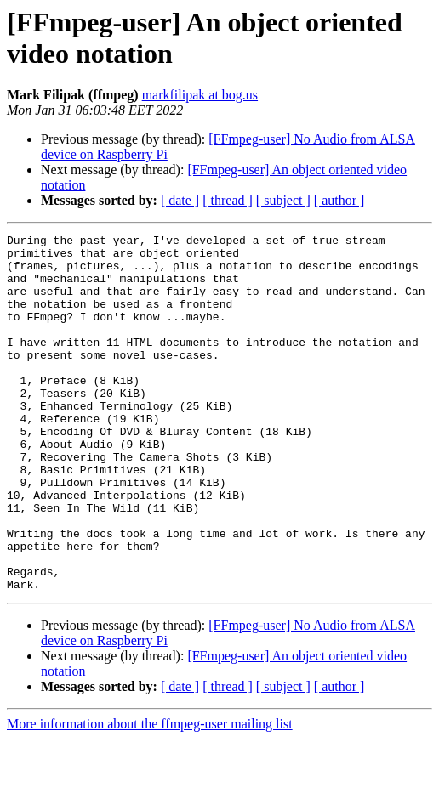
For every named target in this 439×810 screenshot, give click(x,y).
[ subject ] (283, 200)
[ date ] (180, 200)
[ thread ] (227, 200)
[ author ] (339, 200)
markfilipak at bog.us (200, 95)
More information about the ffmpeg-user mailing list (150, 795)
